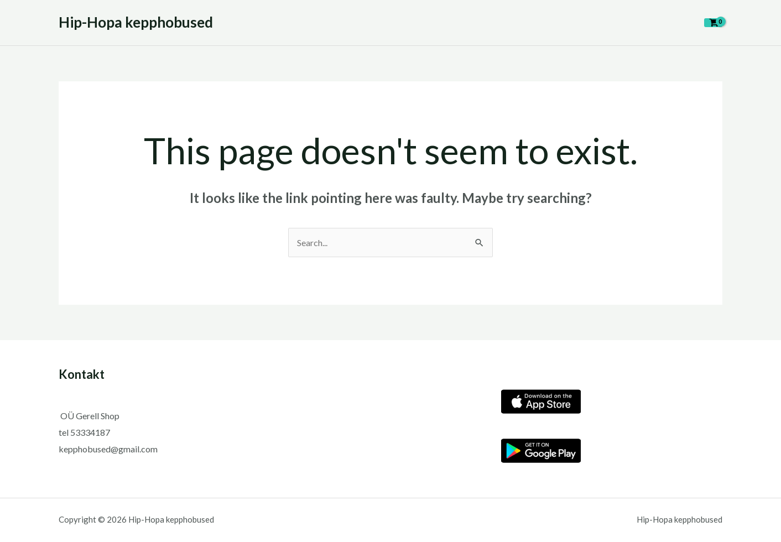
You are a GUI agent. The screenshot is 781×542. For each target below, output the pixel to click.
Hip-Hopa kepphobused (136, 22)
